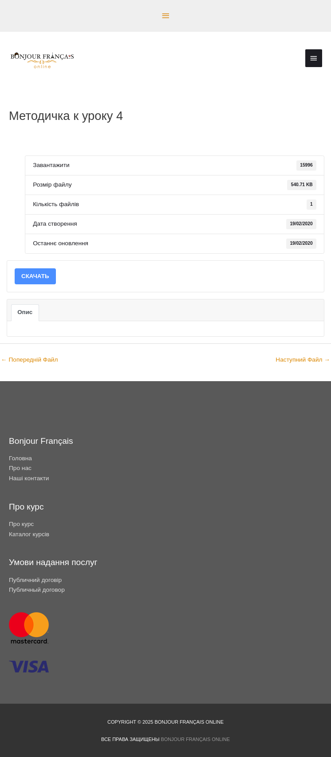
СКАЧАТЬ (35, 276)
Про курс (21, 524)
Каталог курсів (29, 534)
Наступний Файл (303, 359)
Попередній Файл (29, 359)
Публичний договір (35, 580)
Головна (20, 458)
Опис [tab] (24, 312)
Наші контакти (29, 478)
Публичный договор (37, 589)
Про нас (20, 468)
